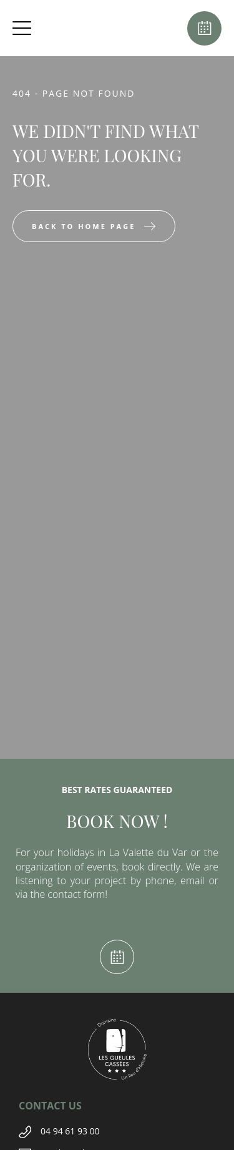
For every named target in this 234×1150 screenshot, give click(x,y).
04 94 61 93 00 (70, 1131)
